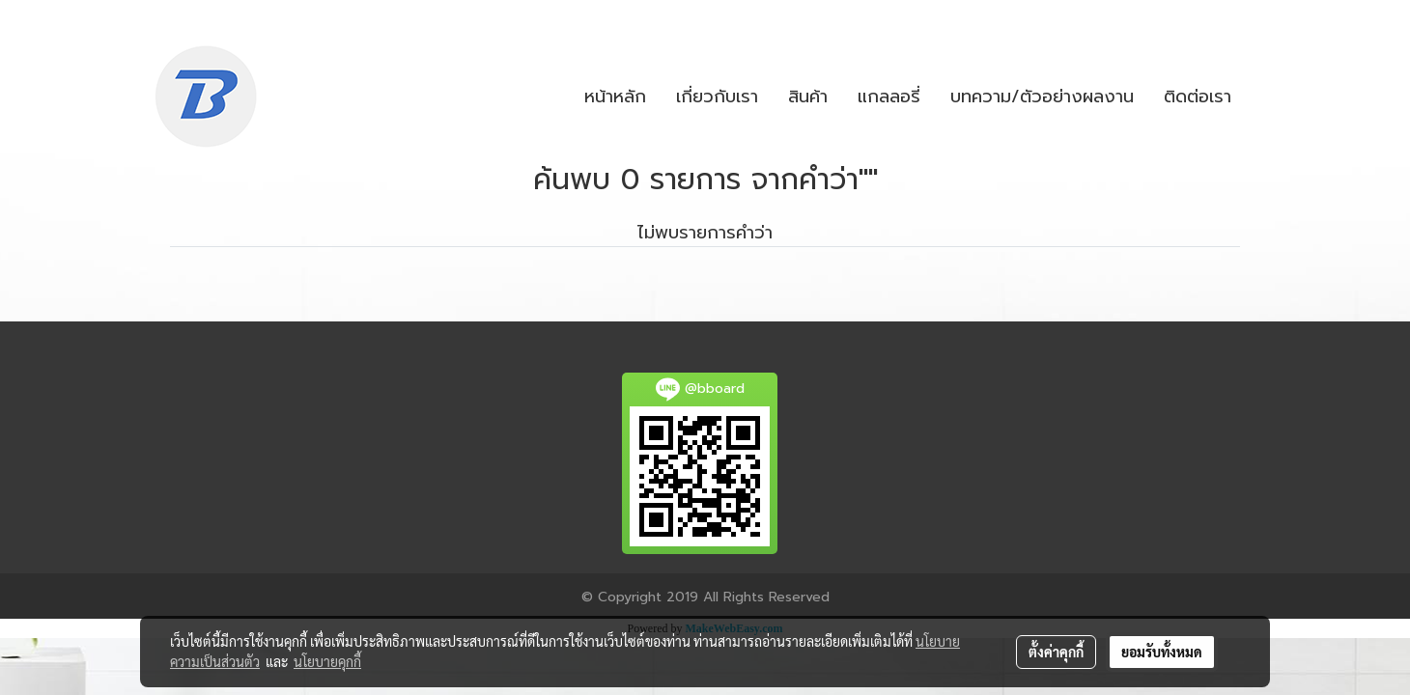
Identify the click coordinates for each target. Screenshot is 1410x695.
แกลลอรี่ (889, 96)
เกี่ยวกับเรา (717, 96)
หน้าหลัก (615, 96)
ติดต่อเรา (1197, 96)
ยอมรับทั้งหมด (1161, 651)
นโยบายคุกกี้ (327, 661)
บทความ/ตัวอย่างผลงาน (1042, 96)
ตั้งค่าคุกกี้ (1056, 651)
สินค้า (808, 96)
